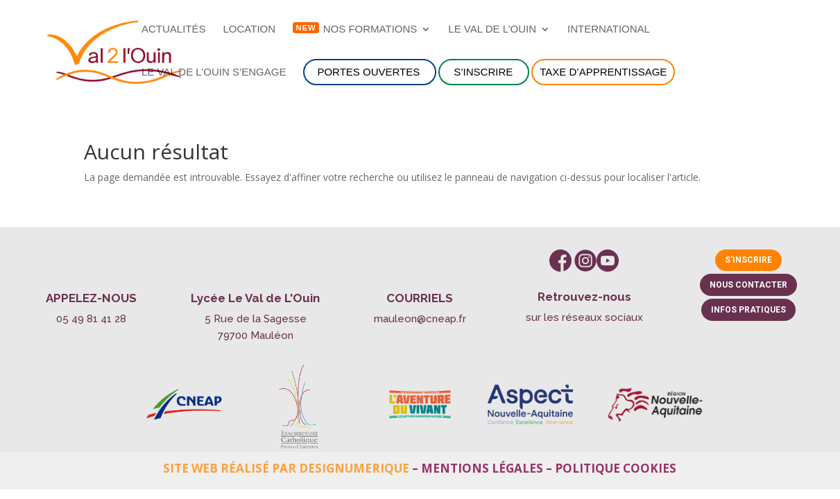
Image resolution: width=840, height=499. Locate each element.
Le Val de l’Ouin (492, 29)
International (608, 29)
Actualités (174, 29)
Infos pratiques (748, 310)
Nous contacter (748, 285)
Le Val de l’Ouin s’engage (214, 72)
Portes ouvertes (368, 72)
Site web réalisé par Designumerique (286, 468)
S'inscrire (748, 260)
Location (249, 29)
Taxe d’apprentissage (603, 72)
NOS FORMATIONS (370, 29)
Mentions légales (482, 468)
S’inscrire (483, 72)
